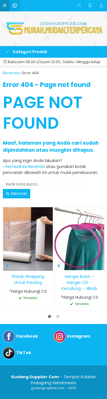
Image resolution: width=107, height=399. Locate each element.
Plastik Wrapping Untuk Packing (28, 279)
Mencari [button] (16, 193)
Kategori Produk (26, 52)
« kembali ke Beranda (24, 166)
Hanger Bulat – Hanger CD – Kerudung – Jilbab (79, 282)
